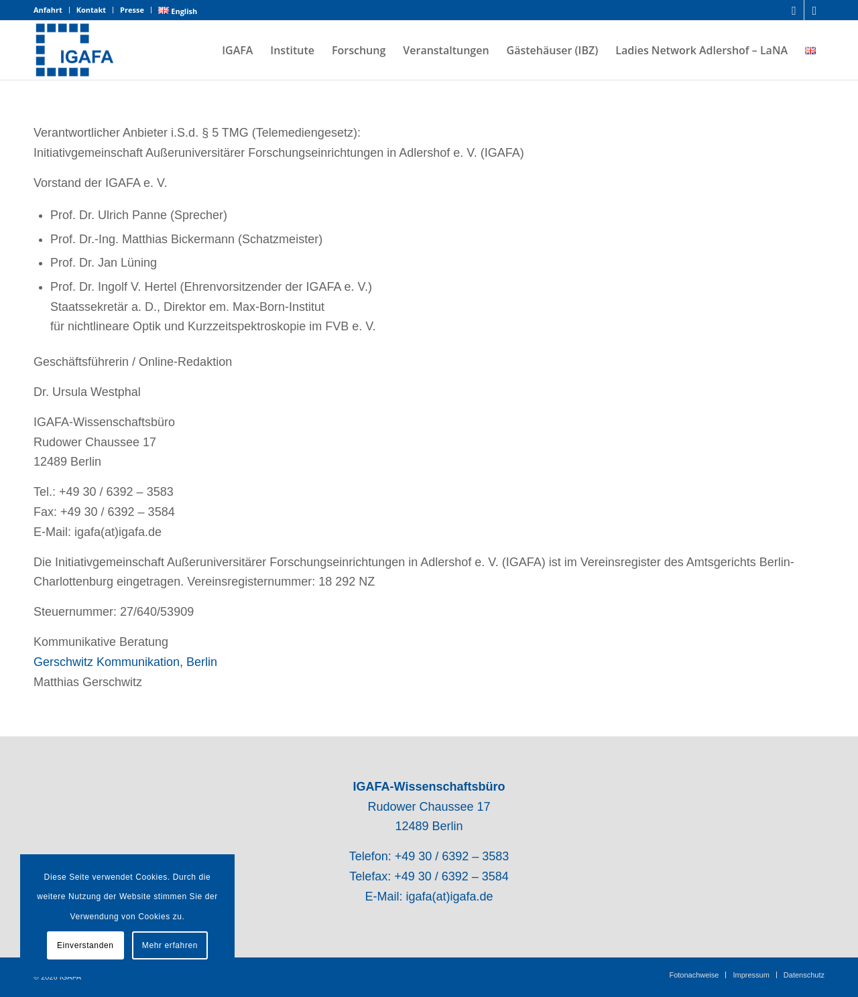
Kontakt (91, 10)
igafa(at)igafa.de (449, 896)
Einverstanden (85, 945)
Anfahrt (48, 10)
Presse (132, 10)
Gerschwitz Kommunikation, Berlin (125, 662)
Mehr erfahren (170, 945)
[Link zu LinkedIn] (794, 10)
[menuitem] (52, 10)
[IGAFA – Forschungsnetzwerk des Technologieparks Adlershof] (75, 50)
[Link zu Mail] (814, 10)
